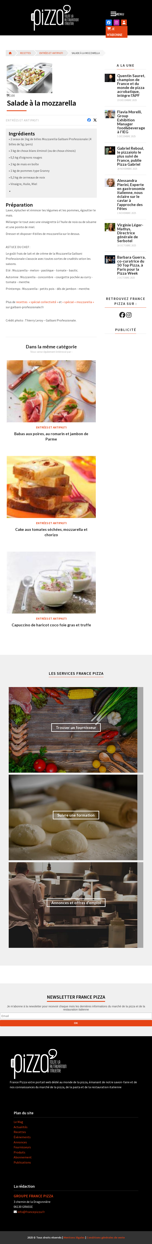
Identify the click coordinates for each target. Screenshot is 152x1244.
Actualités (21, 1127)
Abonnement (23, 1157)
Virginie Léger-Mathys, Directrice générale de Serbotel (130, 233)
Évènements (22, 1137)
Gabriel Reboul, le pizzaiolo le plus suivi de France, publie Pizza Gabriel (130, 156)
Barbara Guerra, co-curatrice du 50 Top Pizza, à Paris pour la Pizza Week (131, 265)
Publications (22, 1162)
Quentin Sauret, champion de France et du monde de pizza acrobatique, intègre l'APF (131, 85)
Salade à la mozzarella (86, 53)
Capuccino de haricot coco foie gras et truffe (51, 625)
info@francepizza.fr (31, 1212)
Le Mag (18, 1122)
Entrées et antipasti (51, 53)
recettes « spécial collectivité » (37, 302)
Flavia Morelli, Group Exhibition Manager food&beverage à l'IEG (131, 122)
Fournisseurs (22, 1147)
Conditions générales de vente (106, 1237)
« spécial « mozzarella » (78, 302)
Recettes (25, 53)
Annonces (20, 1142)
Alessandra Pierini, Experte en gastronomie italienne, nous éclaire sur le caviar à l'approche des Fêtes (131, 194)
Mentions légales (74, 1237)
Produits (19, 1152)
